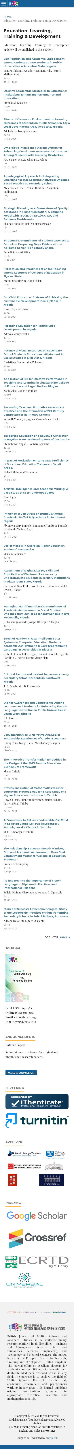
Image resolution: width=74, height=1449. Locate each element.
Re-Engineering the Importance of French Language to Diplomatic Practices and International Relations (33, 884)
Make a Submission (21, 1072)
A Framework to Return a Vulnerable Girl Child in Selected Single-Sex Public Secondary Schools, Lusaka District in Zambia (36, 823)
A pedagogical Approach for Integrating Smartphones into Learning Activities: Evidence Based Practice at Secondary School (36, 180)
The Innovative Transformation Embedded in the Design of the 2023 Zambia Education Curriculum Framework (35, 763)
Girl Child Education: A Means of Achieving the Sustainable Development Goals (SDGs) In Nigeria (36, 301)
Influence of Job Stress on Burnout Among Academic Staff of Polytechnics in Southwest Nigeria (34, 517)
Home (8, 17)
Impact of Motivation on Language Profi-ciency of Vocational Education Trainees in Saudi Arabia (36, 464)
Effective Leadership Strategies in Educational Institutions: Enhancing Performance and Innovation (35, 94)
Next (63, 937)
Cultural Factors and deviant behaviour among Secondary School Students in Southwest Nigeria (36, 678)
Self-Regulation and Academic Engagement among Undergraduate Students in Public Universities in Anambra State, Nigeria (34, 62)
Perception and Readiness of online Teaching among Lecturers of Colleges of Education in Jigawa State (35, 272)
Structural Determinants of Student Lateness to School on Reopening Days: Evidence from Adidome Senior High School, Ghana (36, 244)
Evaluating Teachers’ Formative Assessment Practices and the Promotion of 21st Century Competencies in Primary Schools (34, 411)
